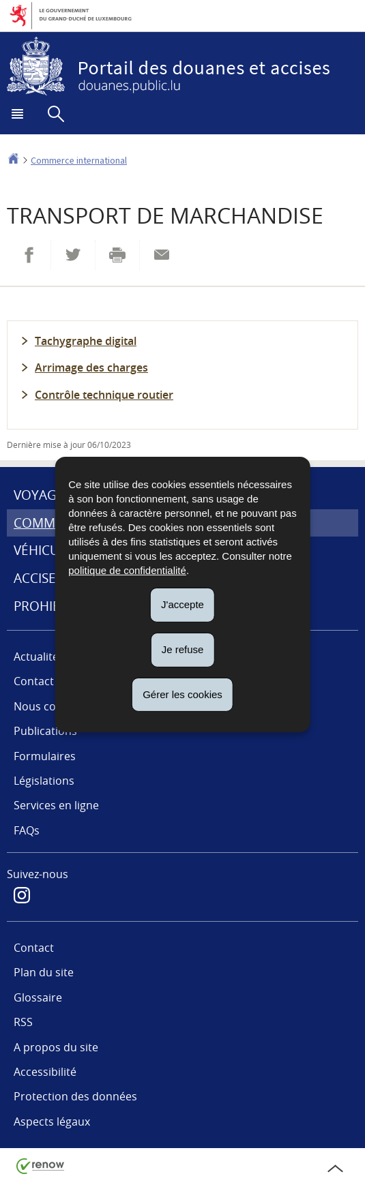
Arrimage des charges (91, 367)
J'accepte (182, 604)
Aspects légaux (52, 1121)
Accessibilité (45, 1071)
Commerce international (79, 160)
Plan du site (44, 972)
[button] (19, 118)
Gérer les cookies (182, 693)
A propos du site (56, 1047)
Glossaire (38, 997)
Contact (34, 947)
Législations (44, 780)
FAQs (27, 830)
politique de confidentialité (127, 570)
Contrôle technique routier (104, 394)
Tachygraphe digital (85, 340)
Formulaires (45, 756)
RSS (23, 1021)
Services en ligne (56, 805)
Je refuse (183, 649)
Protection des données (75, 1096)
